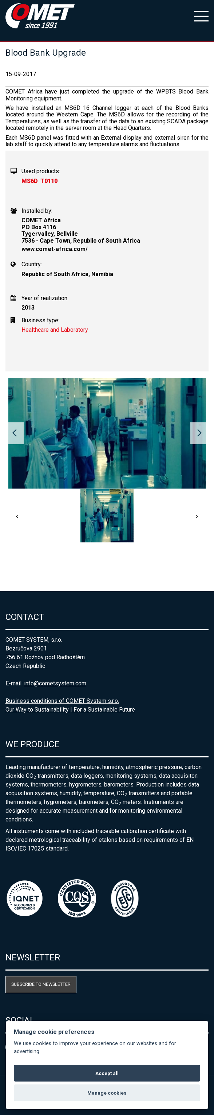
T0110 (49, 181)
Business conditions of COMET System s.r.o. (62, 700)
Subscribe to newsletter (41, 984)
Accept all (107, 1073)
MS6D (29, 181)
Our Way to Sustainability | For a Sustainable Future (70, 709)
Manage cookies (107, 1093)
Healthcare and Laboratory (54, 329)
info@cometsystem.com (55, 683)
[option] (107, 433)
